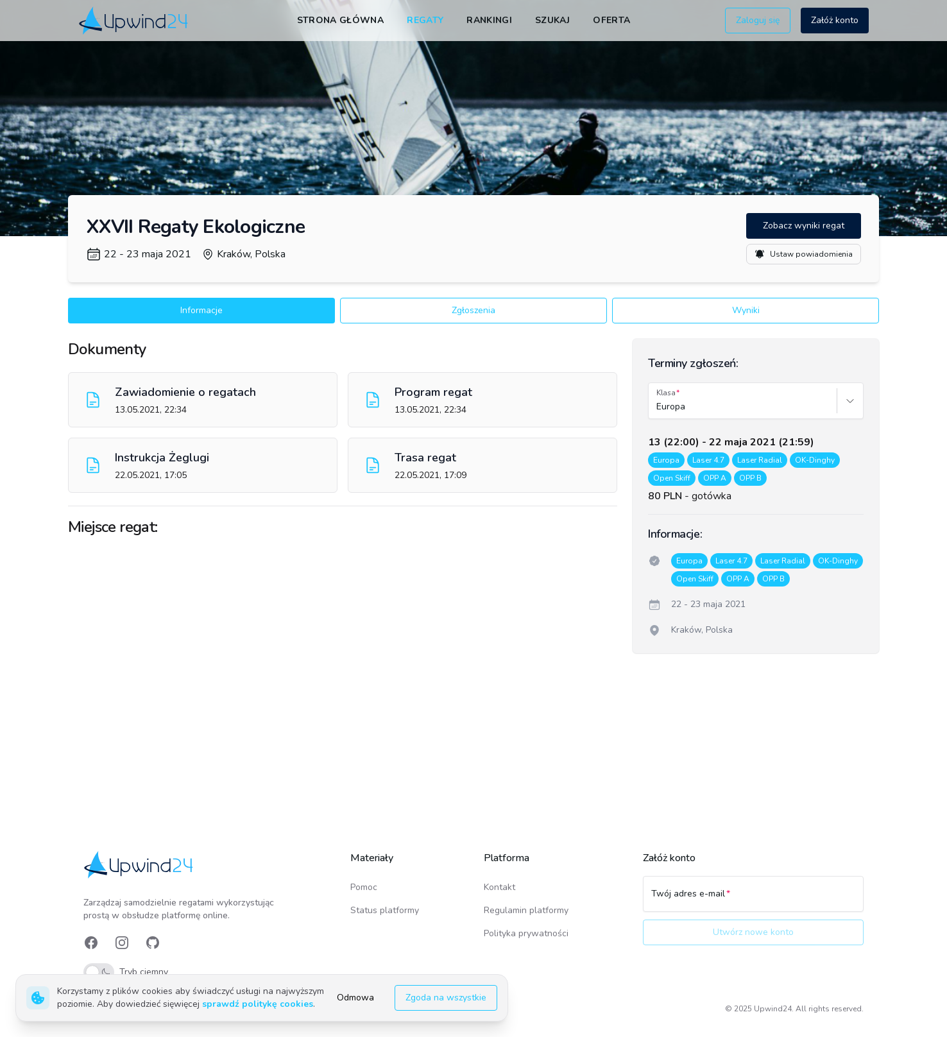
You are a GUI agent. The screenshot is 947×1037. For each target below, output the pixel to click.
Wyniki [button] (746, 310)
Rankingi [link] (489, 20)
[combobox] (657, 406)
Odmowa (355, 997)
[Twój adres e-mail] (753, 899)
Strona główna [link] (340, 20)
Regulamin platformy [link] (526, 910)
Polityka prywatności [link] (526, 933)
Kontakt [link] (499, 887)
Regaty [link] (425, 20)
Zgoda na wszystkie (445, 997)
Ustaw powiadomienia (804, 254)
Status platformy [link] (384, 910)
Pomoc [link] (363, 887)
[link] (134, 20)
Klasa (666, 393)
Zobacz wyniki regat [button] (803, 225)
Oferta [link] (611, 20)
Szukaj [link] (552, 20)
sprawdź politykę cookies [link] (257, 1004)
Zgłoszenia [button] (473, 310)
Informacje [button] (201, 310)
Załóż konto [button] (834, 20)
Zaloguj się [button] (758, 20)
